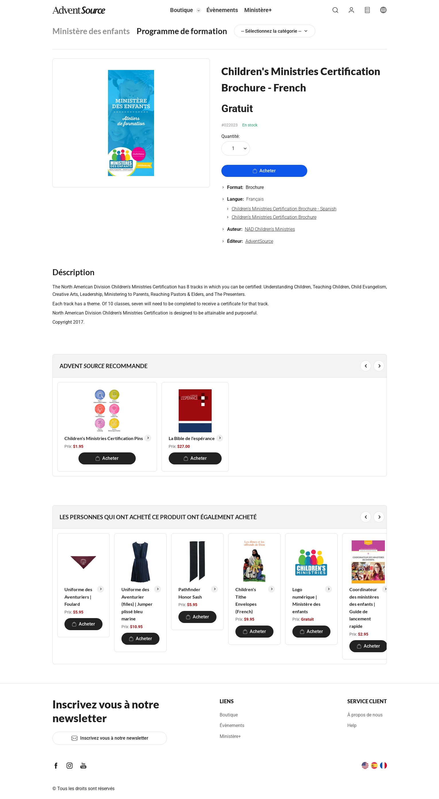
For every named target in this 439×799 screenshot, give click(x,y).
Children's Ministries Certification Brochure (274, 217)
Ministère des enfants (91, 31)
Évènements (222, 10)
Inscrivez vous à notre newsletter (109, 738)
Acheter (264, 170)
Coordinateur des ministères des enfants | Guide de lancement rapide (364, 608)
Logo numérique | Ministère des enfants (306, 600)
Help (352, 725)
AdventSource (259, 241)
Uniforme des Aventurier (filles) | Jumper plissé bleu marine (137, 604)
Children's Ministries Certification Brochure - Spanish (284, 209)
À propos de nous (365, 715)
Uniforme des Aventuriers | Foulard (78, 597)
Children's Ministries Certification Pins (103, 438)
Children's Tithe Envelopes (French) (246, 600)
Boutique (181, 10)
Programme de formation (182, 31)
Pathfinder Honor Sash (190, 593)
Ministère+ (258, 10)
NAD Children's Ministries (270, 229)
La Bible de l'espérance (192, 438)
